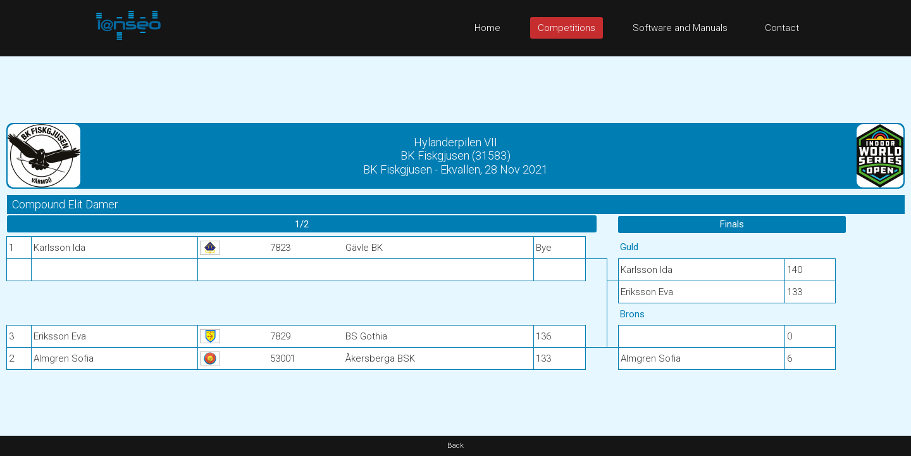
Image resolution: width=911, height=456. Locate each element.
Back (455, 445)
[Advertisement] (455, 84)
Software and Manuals (680, 28)
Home (487, 28)
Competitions (566, 28)
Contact (782, 28)
